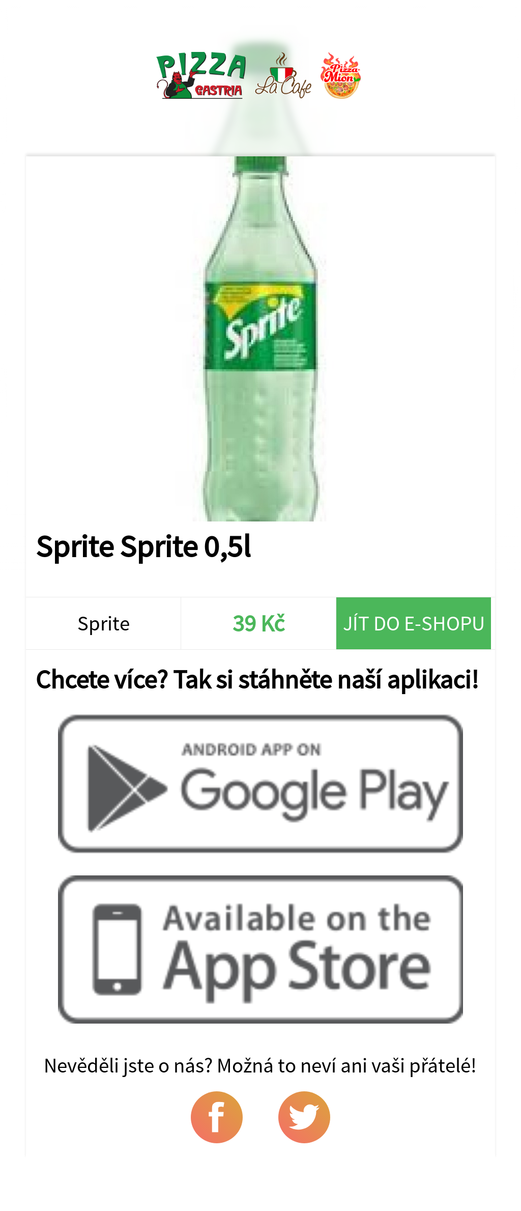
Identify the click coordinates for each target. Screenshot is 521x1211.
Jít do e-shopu (414, 623)
